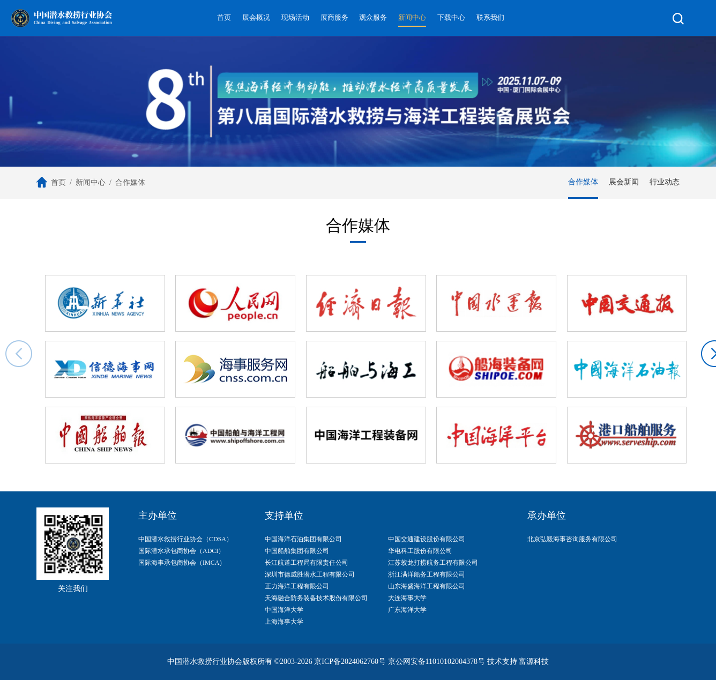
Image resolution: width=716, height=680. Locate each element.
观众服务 (373, 17)
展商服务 (334, 17)
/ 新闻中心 (86, 182)
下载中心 (451, 17)
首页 (224, 17)
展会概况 (256, 17)
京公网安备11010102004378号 (436, 661)
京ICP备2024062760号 (350, 661)
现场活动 (295, 17)
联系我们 (490, 17)
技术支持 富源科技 (518, 661)
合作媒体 (583, 182)
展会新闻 (624, 182)
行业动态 (665, 182)
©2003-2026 (293, 661)
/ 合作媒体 (125, 182)
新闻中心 (412, 17)
